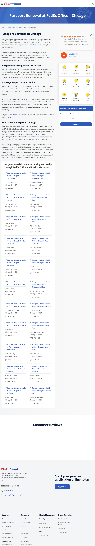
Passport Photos (62, 532)
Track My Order (44, 535)
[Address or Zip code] (76, 118)
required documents (35, 137)
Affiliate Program (26, 522)
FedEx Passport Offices (14, 28)
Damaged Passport (8, 537)
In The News (24, 537)
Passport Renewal (7, 519)
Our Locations (25, 534)
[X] (21, 495)
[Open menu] (2, 4)
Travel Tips (42, 519)
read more (85, 44)
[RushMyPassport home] (47, 3)
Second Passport (7, 545)
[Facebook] (2, 495)
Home (3, 28)
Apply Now (62, 487)
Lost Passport (6, 530)
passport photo (13, 115)
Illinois (26, 28)
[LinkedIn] (10, 495)
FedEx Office (36, 86)
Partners (23, 526)
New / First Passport (8, 522)
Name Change (6, 541)
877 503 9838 (7, 490)
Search (76, 124)
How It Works (25, 541)
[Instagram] (6, 495)
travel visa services (36, 45)
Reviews (23, 530)
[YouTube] (13, 495)
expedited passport (20, 45)
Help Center (42, 523)
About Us (23, 519)
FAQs (40, 531)
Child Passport (6, 526)
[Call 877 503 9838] (93, 4)
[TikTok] (17, 495)
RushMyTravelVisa (26, 545)
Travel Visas (61, 528)
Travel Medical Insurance (65, 519)
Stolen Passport (7, 534)
